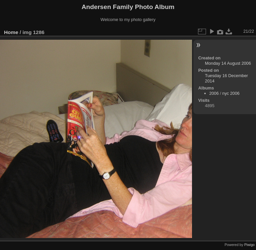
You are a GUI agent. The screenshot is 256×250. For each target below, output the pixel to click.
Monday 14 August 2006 (228, 63)
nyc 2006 (231, 93)
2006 (214, 93)
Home (11, 32)
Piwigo (249, 245)
